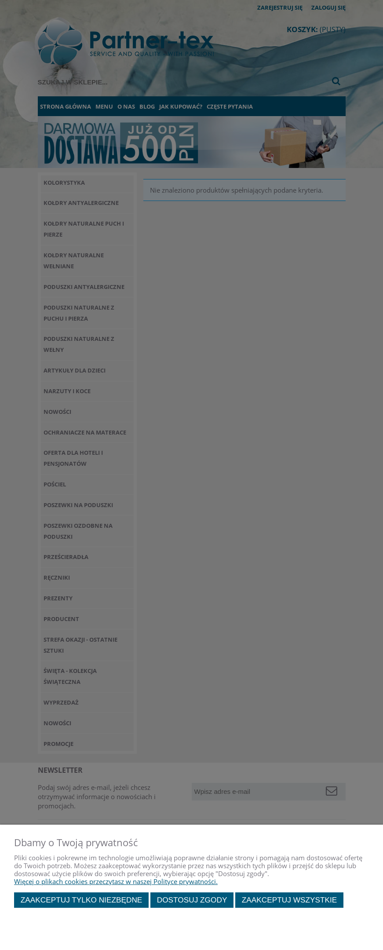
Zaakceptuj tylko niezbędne (81, 899)
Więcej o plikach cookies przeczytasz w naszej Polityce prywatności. (116, 881)
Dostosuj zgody (192, 899)
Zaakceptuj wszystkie (289, 899)
